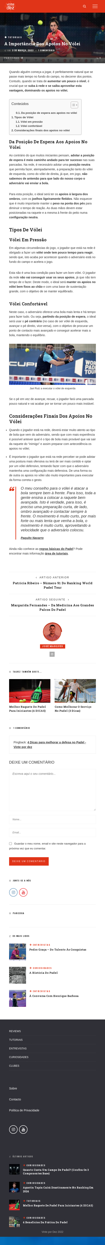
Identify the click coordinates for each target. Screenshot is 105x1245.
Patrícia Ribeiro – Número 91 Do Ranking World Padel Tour (53, 585)
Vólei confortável (31, 126)
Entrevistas (41, 945)
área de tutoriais (56, 553)
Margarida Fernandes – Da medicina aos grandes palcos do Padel (52, 607)
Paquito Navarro (32, 538)
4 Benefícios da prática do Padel (45, 1222)
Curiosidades (42, 968)
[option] (29, 696)
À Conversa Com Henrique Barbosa (54, 996)
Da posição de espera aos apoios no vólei (49, 112)
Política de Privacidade (24, 1110)
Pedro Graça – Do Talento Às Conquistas (57, 949)
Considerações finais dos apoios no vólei (42, 130)
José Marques (52, 646)
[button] (72, 106)
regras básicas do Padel (56, 549)
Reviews (15, 1031)
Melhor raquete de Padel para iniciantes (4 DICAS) (58, 1205)
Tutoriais (15, 37)
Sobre (13, 1088)
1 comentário (46, 50)
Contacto (15, 1099)
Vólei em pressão (32, 121)
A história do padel (43, 972)
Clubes (14, 1065)
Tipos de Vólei (23, 117)
